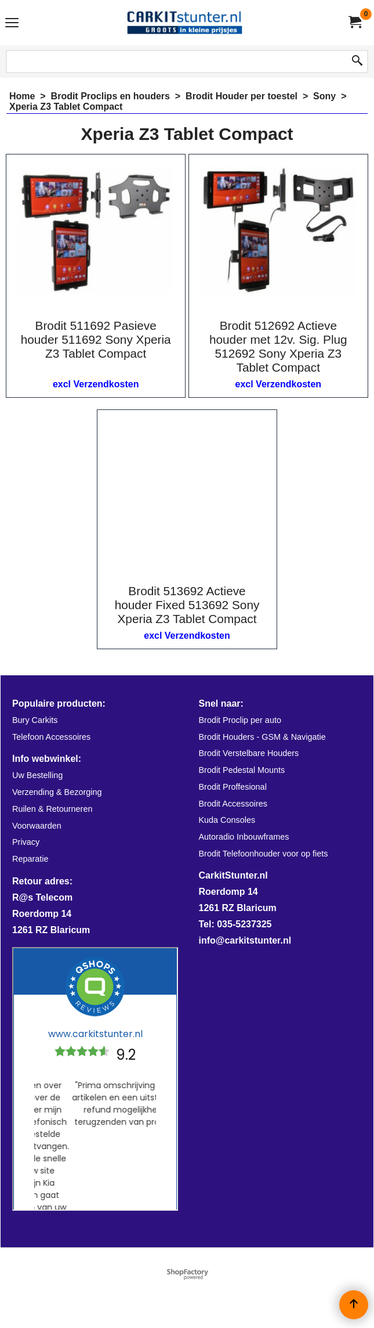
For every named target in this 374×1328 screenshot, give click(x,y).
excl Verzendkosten (96, 384)
